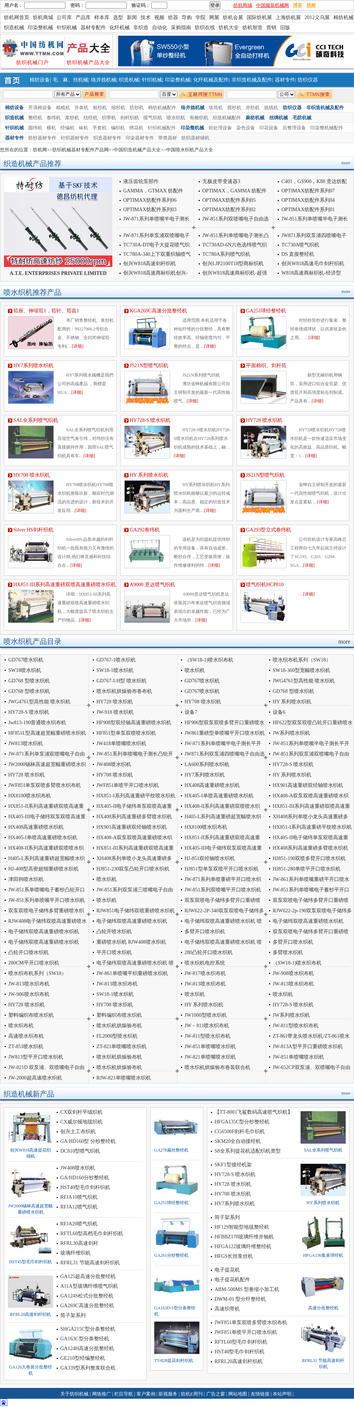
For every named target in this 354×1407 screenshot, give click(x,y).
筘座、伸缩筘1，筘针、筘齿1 (46, 310)
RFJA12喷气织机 (79, 1207)
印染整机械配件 (326, 127)
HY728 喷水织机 (264, 420)
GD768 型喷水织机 (29, 681)
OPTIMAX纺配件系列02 (229, 209)
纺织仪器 (308, 80)
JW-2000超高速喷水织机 (35, 1078)
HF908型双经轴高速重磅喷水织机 (133, 722)
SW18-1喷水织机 (115, 670)
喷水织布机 (21, 1025)
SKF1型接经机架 (233, 1164)
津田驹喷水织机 (26, 879)
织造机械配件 (227, 117)
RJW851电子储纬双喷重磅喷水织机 (135, 910)
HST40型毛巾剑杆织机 (85, 1187)
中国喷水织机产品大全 (189, 149)
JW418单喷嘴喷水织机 (121, 743)
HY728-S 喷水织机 (150, 420)
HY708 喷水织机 (31, 475)
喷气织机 (152, 117)
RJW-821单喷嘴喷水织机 (123, 1078)
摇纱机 (234, 107)
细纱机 (118, 107)
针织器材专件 (75, 138)
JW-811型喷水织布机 (296, 1025)
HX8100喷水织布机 (29, 795)
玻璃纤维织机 (75, 1253)
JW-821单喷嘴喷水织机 (210, 1057)
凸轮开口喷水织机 (28, 952)
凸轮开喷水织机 (114, 931)
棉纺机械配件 (162, 107)
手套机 (99, 127)
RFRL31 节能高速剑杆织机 (90, 1262)
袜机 (83, 127)
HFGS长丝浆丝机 (234, 1256)
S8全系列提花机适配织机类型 (248, 1151)
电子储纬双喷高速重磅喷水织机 (131, 921)
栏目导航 (124, 1394)
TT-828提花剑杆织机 (173, 1360)
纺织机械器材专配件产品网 (80, 149)
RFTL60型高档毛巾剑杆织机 (91, 1233)
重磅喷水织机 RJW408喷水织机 (131, 942)
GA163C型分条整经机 (84, 1338)
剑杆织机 (129, 117)
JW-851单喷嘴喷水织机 (210, 1046)
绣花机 (136, 127)
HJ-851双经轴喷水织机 (210, 858)
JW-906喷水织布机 (28, 994)
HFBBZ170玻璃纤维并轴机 (244, 1236)
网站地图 (238, 1394)
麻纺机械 (255, 117)
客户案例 (146, 1394)
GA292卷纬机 (145, 530)
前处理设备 (220, 127)
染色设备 (245, 127)
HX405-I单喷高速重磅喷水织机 (219, 795)
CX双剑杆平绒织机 (81, 1112)
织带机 (109, 117)
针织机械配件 (162, 127)
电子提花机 (227, 1270)
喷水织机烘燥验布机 (119, 1025)
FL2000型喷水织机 (117, 1036)
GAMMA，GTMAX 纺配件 (153, 190)
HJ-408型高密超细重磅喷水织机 (43, 869)
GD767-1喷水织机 (116, 660)
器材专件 (285, 80)
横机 (51, 127)
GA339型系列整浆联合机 (88, 1368)
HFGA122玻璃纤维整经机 (243, 1246)
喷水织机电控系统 (205, 963)
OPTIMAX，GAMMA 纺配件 (234, 190)
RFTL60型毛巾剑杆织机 (241, 1342)
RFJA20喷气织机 (79, 1223)
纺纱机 (137, 107)
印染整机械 (177, 80)
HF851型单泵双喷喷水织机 (126, 733)
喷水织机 (176, 117)
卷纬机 (54, 117)
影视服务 (168, 1394)
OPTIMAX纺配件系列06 (150, 200)
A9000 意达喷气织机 (152, 584)
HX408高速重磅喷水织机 (212, 785)
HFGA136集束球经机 (323, 1255)
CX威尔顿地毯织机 (81, 1122)
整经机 (35, 117)
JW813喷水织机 (25, 743)
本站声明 (283, 1394)
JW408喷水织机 (113, 764)
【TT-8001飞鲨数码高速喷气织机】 (254, 1112)
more (345, 162)
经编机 (67, 127)
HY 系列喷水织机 (149, 475)
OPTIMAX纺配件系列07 (308, 190)
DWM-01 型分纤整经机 (240, 1299)
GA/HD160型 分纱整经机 (88, 1141)
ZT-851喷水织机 (25, 1046)
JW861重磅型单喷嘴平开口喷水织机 (225, 733)
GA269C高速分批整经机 (87, 1305)
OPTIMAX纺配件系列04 (308, 200)
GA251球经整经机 (266, 310)
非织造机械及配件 (252, 80)
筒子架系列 (73, 1315)
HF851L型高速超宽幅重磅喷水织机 (47, 733)
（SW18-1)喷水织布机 (209, 660)
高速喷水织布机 (26, 1036)
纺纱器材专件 (42, 138)
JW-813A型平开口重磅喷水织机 (308, 1046)
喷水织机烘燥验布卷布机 (124, 691)
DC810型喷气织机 (80, 1151)
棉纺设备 (40, 80)
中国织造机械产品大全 (137, 149)
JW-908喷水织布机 (293, 973)
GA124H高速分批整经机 (87, 1348)
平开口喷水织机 (114, 952)
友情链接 (261, 1394)
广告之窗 (216, 1394)
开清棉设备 (40, 107)
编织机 (118, 127)
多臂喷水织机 (288, 952)
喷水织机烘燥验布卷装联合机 (217, 1067)
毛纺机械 (302, 117)
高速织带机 (227, 1309)
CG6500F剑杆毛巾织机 (240, 1131)
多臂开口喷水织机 (205, 931)
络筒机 (216, 107)
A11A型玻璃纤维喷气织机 (89, 1286)
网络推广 (102, 1394)
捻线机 (271, 107)
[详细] (77, 346)
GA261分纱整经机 (171, 1255)
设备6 (279, 712)
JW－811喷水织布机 (207, 1025)
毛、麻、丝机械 (70, 80)
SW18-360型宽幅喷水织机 (301, 670)
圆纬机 (35, 127)
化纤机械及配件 (211, 80)
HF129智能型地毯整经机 (242, 1227)
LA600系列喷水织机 (207, 764)
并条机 (81, 107)
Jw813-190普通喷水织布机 (37, 722)
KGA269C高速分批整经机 (158, 310)
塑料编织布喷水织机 (119, 1015)
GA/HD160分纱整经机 (84, 1177)
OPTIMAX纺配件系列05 (229, 200)
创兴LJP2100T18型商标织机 (233, 263)
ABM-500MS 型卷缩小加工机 (247, 1289)
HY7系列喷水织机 (33, 365)
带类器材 (167, 138)
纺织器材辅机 (195, 138)
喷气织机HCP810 (265, 584)
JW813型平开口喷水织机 (35, 1057)
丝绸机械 (278, 117)
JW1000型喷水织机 (206, 1015)
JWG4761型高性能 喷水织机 (304, 681)
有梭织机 (199, 117)
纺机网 (40, 149)
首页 (14, 80)
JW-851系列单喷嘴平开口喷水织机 (46, 900)
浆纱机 (72, 117)
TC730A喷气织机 (300, 245)
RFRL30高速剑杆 (79, 1243)
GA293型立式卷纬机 (268, 530)
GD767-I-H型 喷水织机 (121, 681)
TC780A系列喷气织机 (226, 254)
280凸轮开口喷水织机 (209, 952)
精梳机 (63, 107)
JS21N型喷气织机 (151, 365)
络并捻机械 (103, 80)
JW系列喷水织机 (291, 733)
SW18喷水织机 (24, 670)
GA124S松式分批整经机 (86, 1296)
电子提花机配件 (232, 1279)
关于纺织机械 (74, 1394)
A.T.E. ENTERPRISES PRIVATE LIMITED (58, 273)
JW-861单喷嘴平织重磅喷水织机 (132, 973)
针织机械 (152, 80)
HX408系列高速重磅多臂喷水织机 (134, 816)
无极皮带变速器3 (221, 181)
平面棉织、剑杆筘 (266, 365)
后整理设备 (294, 127)
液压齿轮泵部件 (141, 181)
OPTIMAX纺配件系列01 (308, 209)
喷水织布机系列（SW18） (302, 660)
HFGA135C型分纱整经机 (242, 1122)
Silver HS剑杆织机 (33, 530)
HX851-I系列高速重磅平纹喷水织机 (136, 795)
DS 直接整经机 (297, 254)
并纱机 (253, 107)
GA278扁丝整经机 (171, 1150)
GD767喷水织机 (25, 660)
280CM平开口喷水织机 (33, 963)
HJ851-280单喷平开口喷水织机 (307, 869)
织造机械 (129, 80)
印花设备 (268, 127)
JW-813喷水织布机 (28, 984)
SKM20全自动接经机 (238, 1141)
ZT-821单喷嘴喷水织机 (121, 1046)
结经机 (90, 117)
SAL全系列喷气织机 (35, 420)
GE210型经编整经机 (82, 1358)
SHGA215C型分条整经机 (87, 1329)
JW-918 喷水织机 (115, 712)
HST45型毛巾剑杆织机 (30, 1261)
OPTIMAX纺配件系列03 (150, 209)
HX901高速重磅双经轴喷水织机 (308, 785)
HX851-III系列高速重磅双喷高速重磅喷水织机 (64, 584)
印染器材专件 (140, 138)
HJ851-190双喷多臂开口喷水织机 (309, 858)
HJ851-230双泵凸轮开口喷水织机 (132, 869)
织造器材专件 (107, 138)
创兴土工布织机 (78, 1131)
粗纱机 (100, 107)
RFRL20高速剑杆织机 (30, 1314)
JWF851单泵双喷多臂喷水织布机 (44, 785)
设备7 (191, 712)
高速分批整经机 (323, 1307)
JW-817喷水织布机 (205, 973)
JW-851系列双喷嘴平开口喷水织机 (223, 889)
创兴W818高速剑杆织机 (149, 263)
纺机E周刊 (192, 1394)
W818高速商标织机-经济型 (311, 273)
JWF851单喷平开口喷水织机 (127, 785)
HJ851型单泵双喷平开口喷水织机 (222, 869)
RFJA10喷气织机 (79, 1197)
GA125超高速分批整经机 (88, 1276)
